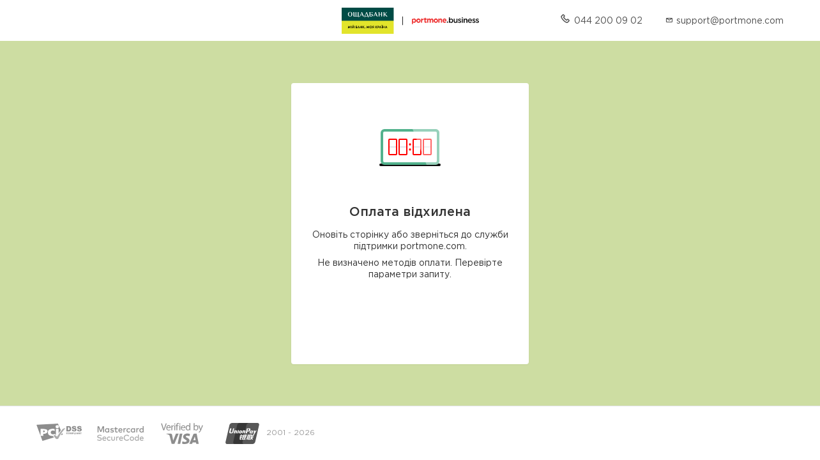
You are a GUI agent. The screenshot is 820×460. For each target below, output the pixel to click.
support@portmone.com (730, 21)
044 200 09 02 (608, 21)
